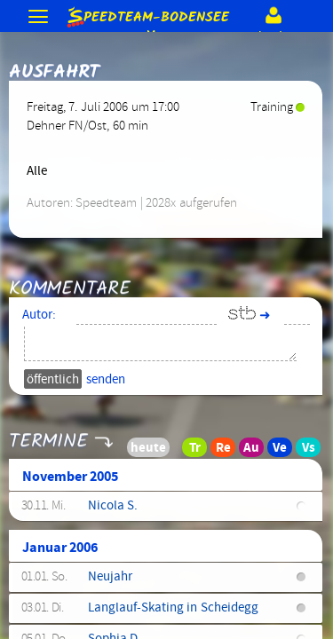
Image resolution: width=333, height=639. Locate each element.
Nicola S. (113, 506)
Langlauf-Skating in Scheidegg (173, 608)
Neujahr (110, 577)
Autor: (39, 315)
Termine (48, 436)
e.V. (147, 17)
